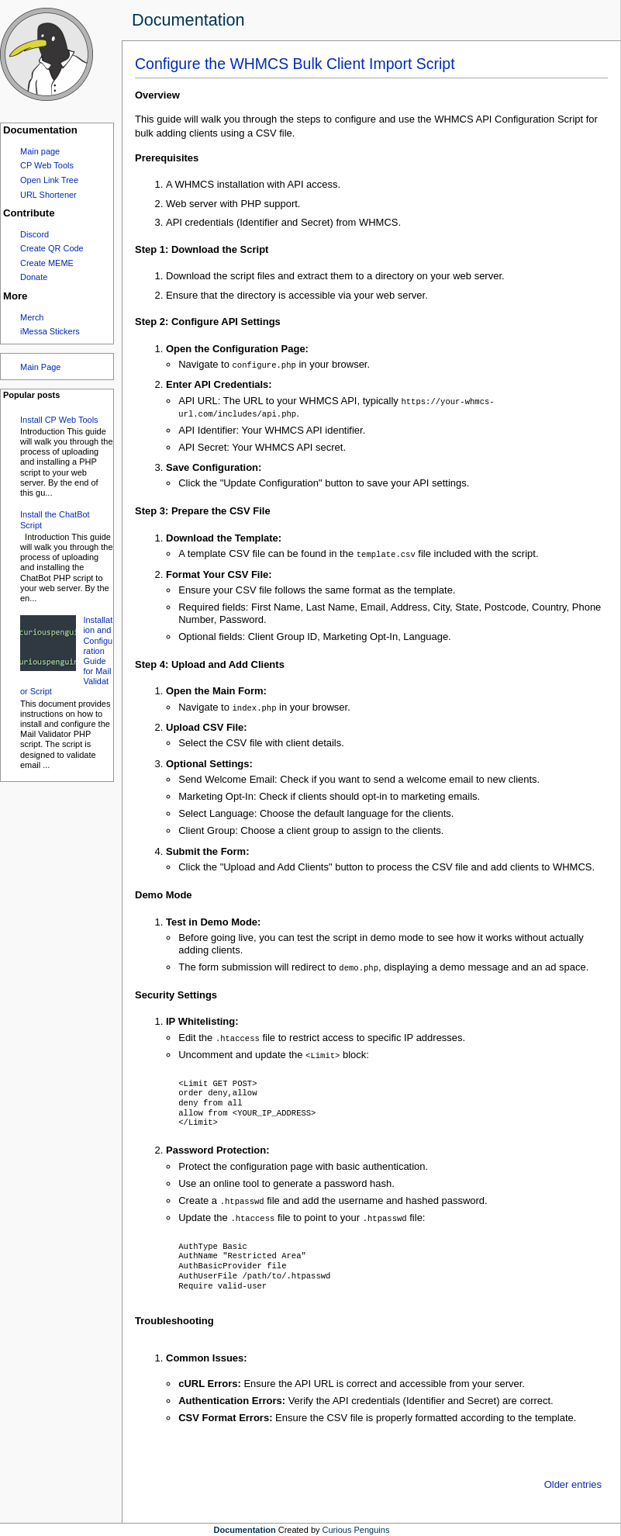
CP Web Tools (47, 165)
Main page (40, 151)
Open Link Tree (49, 180)
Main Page (40, 367)
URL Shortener (48, 194)
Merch (31, 317)
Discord (34, 234)
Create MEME (47, 263)
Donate (33, 277)
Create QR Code (52, 248)
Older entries (573, 1483)
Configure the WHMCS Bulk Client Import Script (295, 63)
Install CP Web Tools (59, 419)
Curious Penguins (356, 1529)
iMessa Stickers (50, 331)
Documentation (188, 19)
